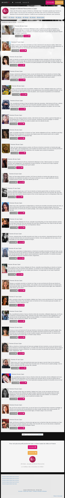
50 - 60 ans (32, 17)
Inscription (32, 447)
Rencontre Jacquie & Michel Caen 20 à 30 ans (10, 476)
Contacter (27, 36)
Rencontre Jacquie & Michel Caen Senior (9, 483)
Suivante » (40, 434)
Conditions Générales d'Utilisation (40, 491)
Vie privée (20, 491)
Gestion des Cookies (27, 491)
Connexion (32, 452)
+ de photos (19, 36)
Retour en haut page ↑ (58, 496)
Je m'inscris (50, 2)
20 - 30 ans (11, 17)
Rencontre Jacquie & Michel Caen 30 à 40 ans (10, 478)
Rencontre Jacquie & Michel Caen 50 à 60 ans (10, 482)
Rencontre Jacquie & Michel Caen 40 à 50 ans (10, 480)
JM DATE (5, 2)
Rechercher (26, 2)
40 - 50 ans (25, 17)
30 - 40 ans (18, 17)
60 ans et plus (40, 17)
